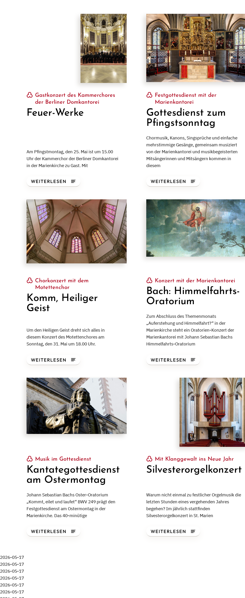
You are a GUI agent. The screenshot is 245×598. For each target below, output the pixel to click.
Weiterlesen (53, 181)
